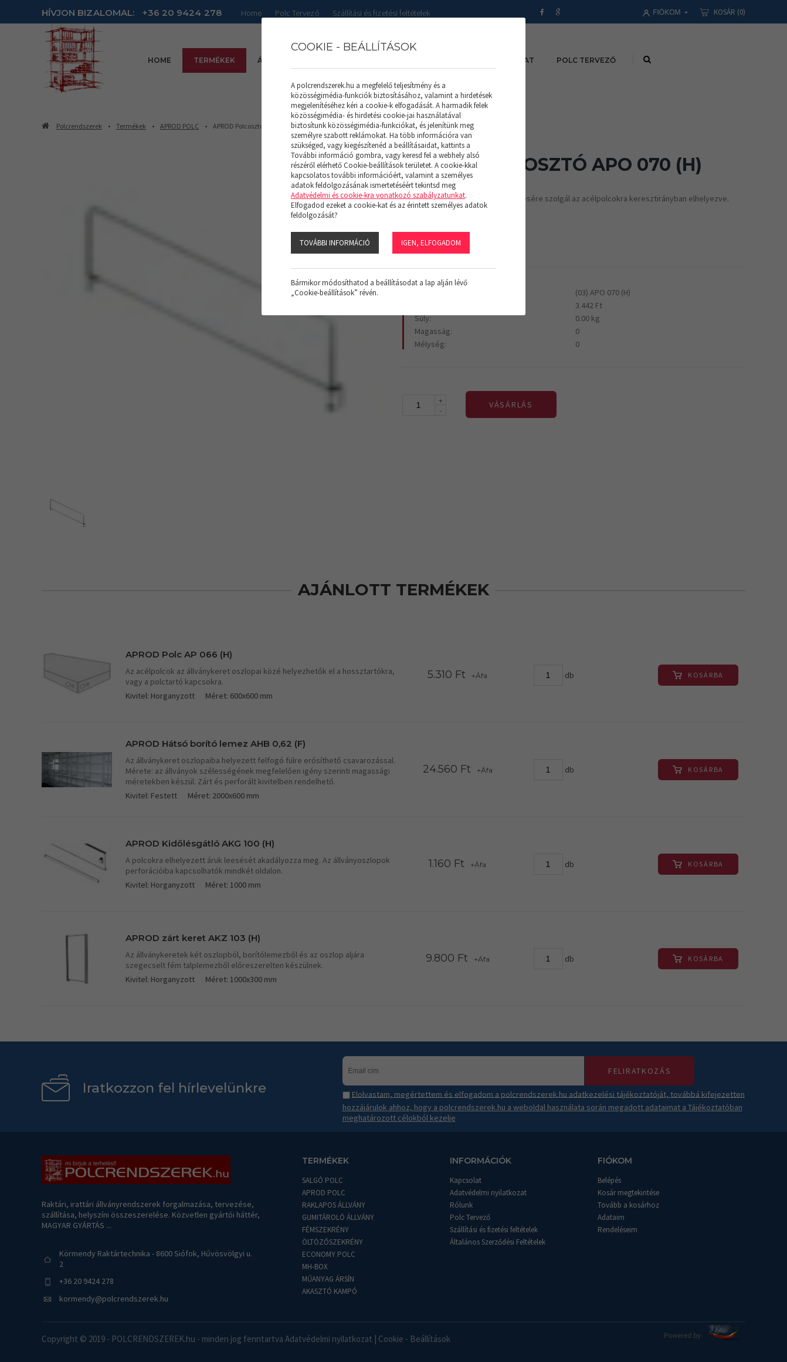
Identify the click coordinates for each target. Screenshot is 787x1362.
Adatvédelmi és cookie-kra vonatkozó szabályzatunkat (378, 195)
